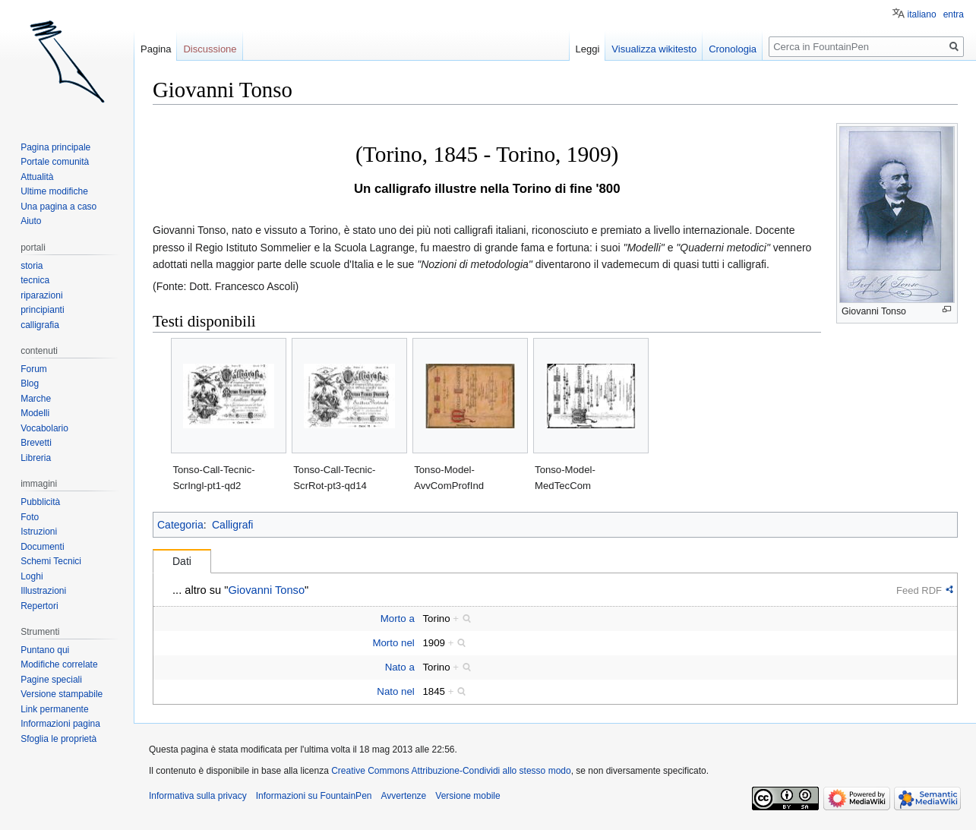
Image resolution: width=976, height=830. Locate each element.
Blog (30, 383)
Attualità (37, 177)
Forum (34, 369)
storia (32, 265)
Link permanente (54, 709)
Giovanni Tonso (266, 590)
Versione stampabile (62, 694)
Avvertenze (403, 796)
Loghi (32, 576)
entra (953, 14)
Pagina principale (55, 147)
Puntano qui (45, 650)
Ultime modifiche (54, 191)
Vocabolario (44, 428)
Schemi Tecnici (51, 561)
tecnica (35, 280)
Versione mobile (467, 796)
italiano (922, 14)
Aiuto (31, 221)
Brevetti (36, 442)
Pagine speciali (51, 679)
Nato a (400, 667)
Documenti (42, 546)
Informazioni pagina (60, 723)
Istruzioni (39, 531)
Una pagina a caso (58, 206)
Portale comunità (55, 161)
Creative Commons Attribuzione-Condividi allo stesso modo (450, 770)
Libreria (36, 458)
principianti (42, 310)
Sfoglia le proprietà (58, 739)
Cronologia (732, 49)
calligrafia (40, 325)
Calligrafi (232, 525)
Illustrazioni (43, 590)
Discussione (209, 49)
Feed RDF (919, 590)
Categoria (180, 525)
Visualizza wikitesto (653, 49)
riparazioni (41, 295)
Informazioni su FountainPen (314, 796)
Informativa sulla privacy (198, 796)
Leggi (588, 49)
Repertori (39, 606)
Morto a (398, 618)
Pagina (156, 49)
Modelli (35, 413)
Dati (181, 561)
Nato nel (396, 691)
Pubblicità (40, 502)
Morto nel (393, 643)
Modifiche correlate (59, 664)
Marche (36, 398)
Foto (30, 517)
